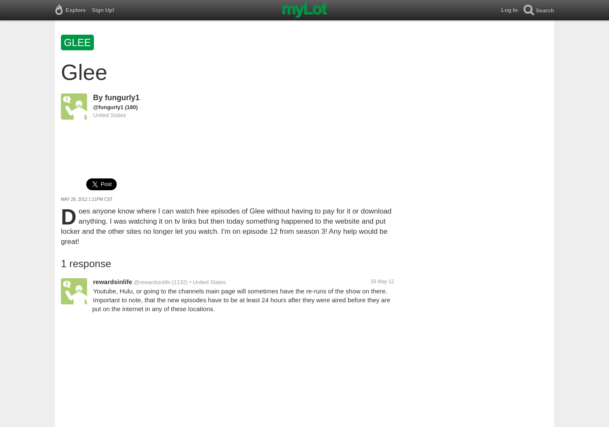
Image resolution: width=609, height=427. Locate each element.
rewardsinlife (112, 281)
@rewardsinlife (152, 282)
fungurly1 (122, 97)
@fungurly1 (108, 107)
